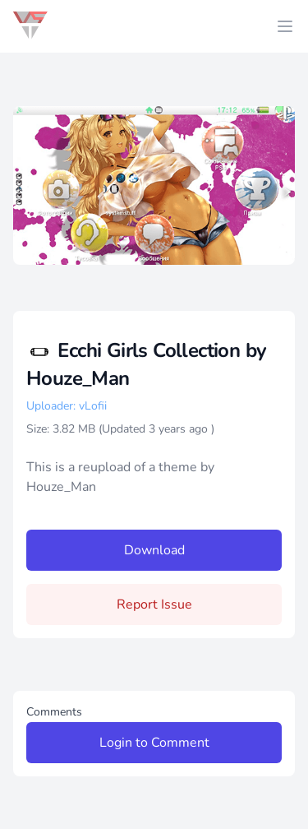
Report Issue (154, 604)
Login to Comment (154, 743)
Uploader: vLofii (66, 406)
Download (154, 550)
